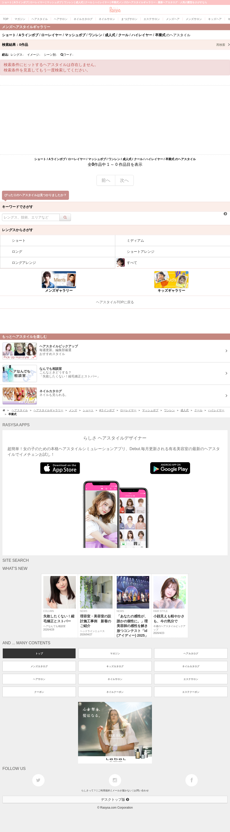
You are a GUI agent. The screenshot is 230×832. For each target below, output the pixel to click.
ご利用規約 (104, 790)
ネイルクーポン (115, 692)
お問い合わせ (141, 790)
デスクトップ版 (115, 799)
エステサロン (190, 679)
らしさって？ (88, 790)
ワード (67, 54)
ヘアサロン (39, 679)
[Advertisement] (115, 119)
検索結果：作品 (116, 45)
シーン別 (50, 54)
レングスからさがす (17, 230)
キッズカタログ (115, 666)
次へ (124, 180)
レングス (17, 54)
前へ (105, 180)
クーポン (39, 692)
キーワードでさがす (17, 207)
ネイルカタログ (190, 666)
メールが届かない (122, 790)
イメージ (33, 54)
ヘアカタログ (190, 653)
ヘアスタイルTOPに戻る (115, 302)
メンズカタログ (39, 666)
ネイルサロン (115, 679)
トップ (39, 653)
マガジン (115, 653)
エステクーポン (190, 692)
